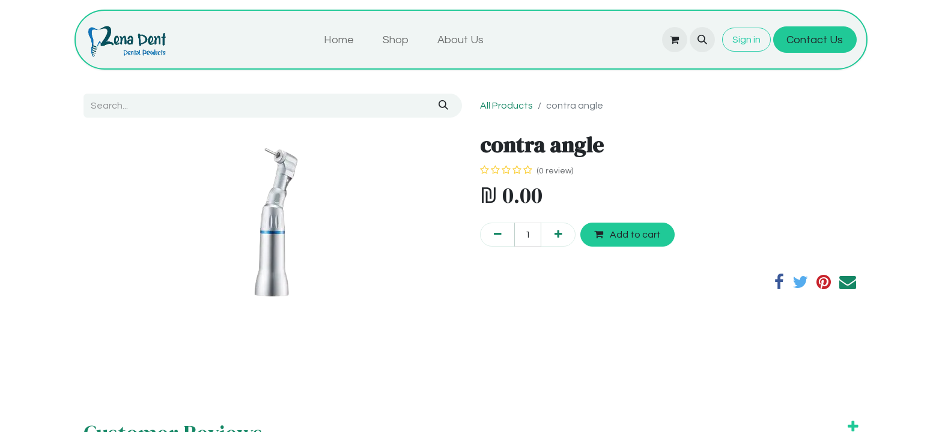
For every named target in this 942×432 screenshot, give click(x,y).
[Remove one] (497, 235)
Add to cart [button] (627, 234)
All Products (506, 105)
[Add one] (558, 235)
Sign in (746, 39)
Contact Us (814, 40)
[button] (702, 39)
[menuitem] (338, 40)
